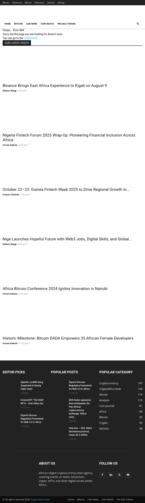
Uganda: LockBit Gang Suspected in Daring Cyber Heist (32, 385)
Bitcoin (6, 2)
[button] (137, 24)
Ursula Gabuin (10, 144)
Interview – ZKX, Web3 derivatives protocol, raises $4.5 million (80, 431)
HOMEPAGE (31, 38)
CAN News (31, 23)
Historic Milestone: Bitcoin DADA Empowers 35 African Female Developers (68, 338)
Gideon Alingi (9, 90)
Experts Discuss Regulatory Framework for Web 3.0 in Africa (32, 418)
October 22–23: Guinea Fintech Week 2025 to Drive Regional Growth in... (66, 189)
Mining (61, 2)
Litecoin (51, 2)
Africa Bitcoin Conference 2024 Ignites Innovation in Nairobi (55, 288)
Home (7, 23)
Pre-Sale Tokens (66, 23)
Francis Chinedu (11, 194)
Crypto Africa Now (40, 499)
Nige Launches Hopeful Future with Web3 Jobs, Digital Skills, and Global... (67, 239)
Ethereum (17, 2)
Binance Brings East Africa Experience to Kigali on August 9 (55, 85)
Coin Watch (47, 23)
